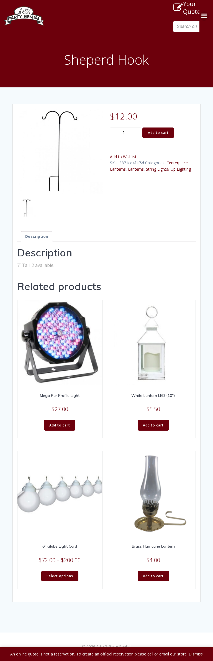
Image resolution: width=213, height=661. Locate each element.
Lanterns (136, 169)
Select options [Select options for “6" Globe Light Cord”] (60, 576)
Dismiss (196, 654)
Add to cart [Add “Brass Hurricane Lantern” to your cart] (153, 576)
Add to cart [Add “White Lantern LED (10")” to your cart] (153, 425)
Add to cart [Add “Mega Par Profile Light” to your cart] (59, 425)
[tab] (36, 236)
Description (36, 236)
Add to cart (158, 132)
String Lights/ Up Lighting (168, 169)
